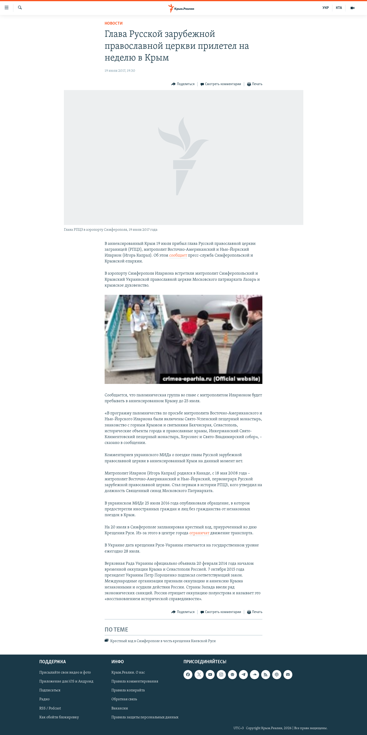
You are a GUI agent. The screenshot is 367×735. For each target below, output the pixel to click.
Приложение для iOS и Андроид (66, 681)
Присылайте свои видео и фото (65, 672)
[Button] (183, 84)
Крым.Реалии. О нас (128, 672)
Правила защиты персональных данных (144, 717)
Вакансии (119, 708)
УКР (326, 8)
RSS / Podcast (50, 708)
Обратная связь (124, 699)
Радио (44, 699)
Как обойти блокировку (59, 717)
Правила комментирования (134, 681)
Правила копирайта (128, 690)
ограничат (199, 533)
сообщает (178, 255)
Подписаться (49, 690)
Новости (114, 23)
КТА (339, 8)
